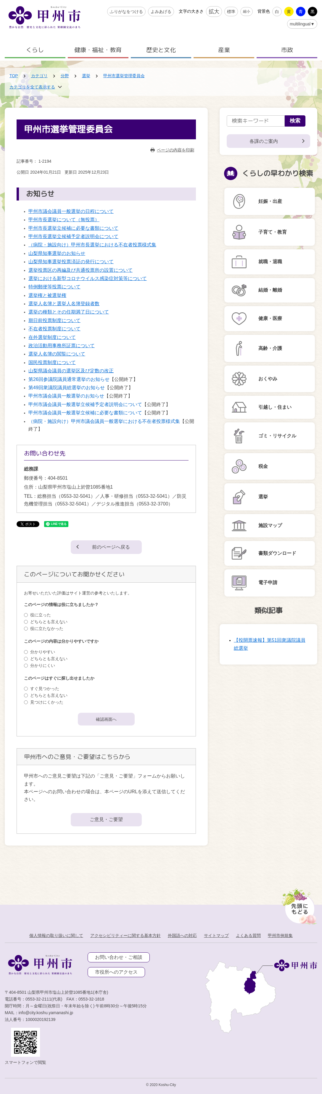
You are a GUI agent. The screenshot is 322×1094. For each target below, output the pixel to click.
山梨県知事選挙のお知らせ (56, 253)
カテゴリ (39, 75)
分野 (65, 75)
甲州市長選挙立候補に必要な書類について (73, 228)
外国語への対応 (182, 935)
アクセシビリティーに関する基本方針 (125, 935)
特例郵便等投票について (54, 286)
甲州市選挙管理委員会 (124, 75)
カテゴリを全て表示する (32, 87)
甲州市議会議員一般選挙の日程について (71, 211)
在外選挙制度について (52, 337)
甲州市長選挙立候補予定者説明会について (73, 236)
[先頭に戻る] (298, 905)
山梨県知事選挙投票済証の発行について (71, 261)
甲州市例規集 (280, 935)
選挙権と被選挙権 (47, 295)
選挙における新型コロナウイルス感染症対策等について (87, 278)
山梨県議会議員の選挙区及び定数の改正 (71, 370)
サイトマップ (216, 935)
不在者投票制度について (54, 328)
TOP (13, 75)
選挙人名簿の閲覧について (56, 353)
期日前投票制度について (54, 320)
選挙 (86, 75)
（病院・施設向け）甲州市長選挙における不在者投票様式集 (92, 244)
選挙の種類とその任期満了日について (68, 311)
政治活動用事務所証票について (61, 345)
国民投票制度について (52, 362)
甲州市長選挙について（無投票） (63, 219)
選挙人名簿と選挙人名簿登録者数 (63, 303)
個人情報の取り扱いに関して (56, 935)
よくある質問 (248, 935)
